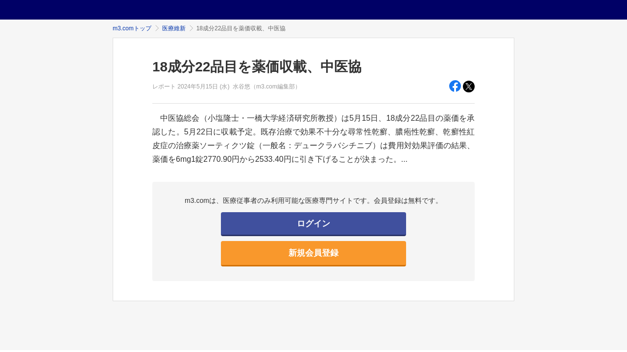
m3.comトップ (132, 28)
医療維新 (174, 28)
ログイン (313, 223)
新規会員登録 (313, 253)
